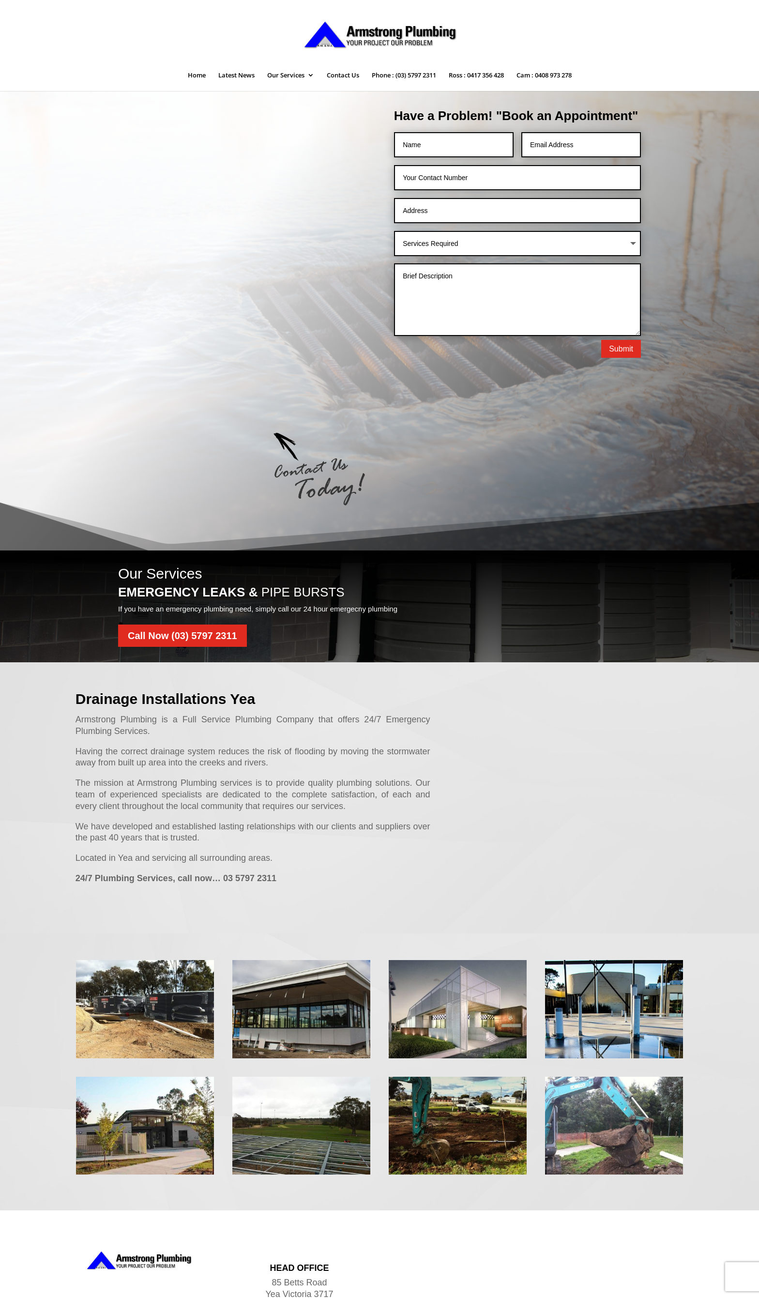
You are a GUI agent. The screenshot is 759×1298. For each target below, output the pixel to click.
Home (197, 75)
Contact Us (343, 75)
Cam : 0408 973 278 (544, 75)
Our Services (285, 75)
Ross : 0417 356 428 (476, 75)
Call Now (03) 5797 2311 (182, 564)
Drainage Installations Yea (165, 628)
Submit (621, 349)
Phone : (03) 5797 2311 (404, 75)
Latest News (236, 75)
